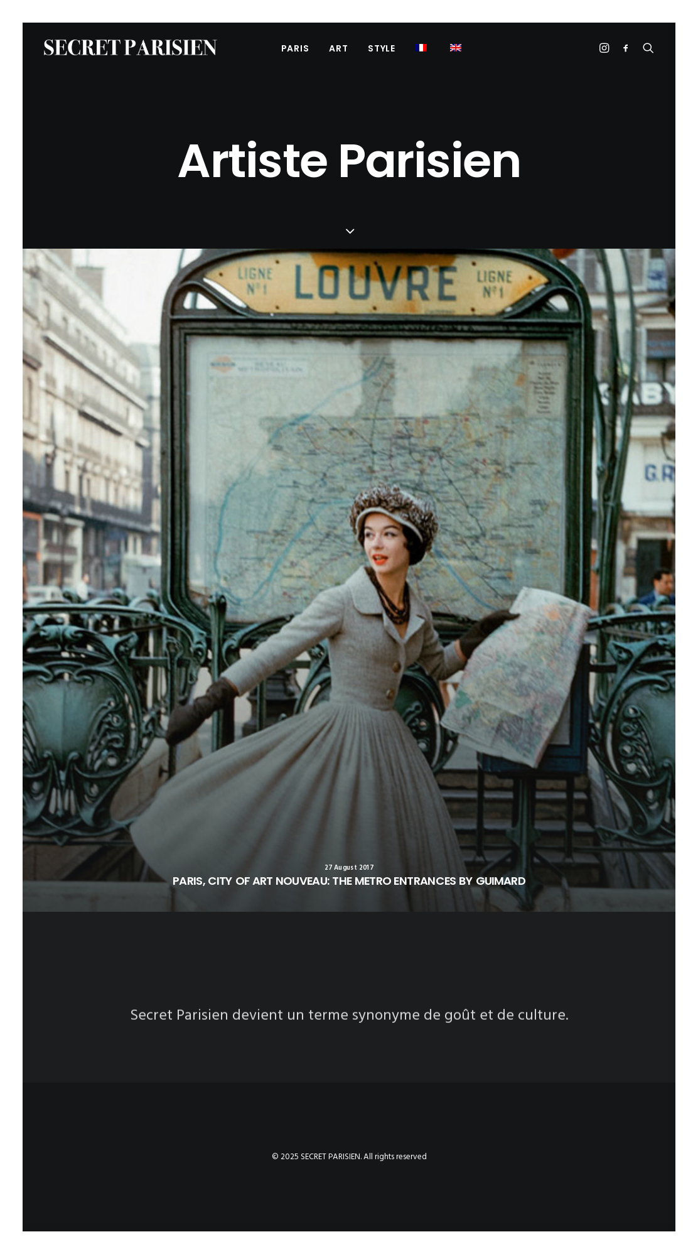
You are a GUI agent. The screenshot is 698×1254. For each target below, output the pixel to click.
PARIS (295, 48)
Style (381, 48)
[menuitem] (295, 48)
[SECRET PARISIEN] (130, 47)
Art (338, 48)
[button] (457, 47)
